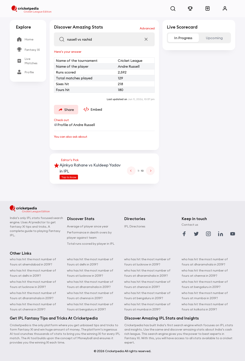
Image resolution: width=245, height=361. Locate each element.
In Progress (183, 38)
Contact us (190, 225)
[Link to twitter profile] (196, 233)
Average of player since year (87, 226)
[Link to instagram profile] (208, 233)
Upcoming (214, 38)
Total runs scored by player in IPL (90, 244)
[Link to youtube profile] (232, 233)
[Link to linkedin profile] (220, 233)
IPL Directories (134, 226)
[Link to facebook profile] (184, 233)
